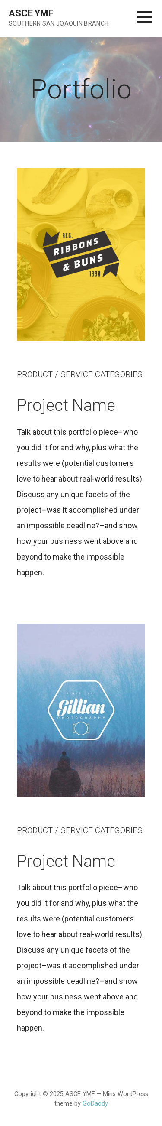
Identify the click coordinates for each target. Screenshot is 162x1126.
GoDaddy (95, 1103)
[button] (149, 22)
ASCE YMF (31, 13)
